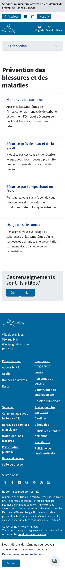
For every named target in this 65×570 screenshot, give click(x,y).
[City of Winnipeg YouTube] (20, 482)
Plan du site (42, 442)
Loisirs (39, 372)
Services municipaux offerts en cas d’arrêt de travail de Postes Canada (32, 6)
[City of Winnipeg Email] (49, 482)
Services (8, 407)
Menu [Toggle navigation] (59, 29)
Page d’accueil (11, 361)
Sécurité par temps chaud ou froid (29, 188)
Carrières (41, 418)
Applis (6, 374)
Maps (5, 386)
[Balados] (34, 482)
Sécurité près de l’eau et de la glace (30, 145)
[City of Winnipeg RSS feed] (41, 482)
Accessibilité (10, 367)
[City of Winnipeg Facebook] (12, 482)
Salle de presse (12, 464)
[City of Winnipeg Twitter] (5, 482)
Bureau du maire (13, 458)
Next (44, 17)
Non (27, 292)
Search (50, 29)
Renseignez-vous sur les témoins (23, 554)
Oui (13, 292)
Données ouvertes (14, 380)
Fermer (11, 563)
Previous (11, 17)
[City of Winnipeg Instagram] (27, 482)
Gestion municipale (47, 401)
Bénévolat (42, 425)
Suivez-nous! (10, 475)
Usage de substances (23, 224)
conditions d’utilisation (32, 534)
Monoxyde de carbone (24, 99)
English (39, 30)
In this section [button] (32, 45)
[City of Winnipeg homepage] (13, 325)
